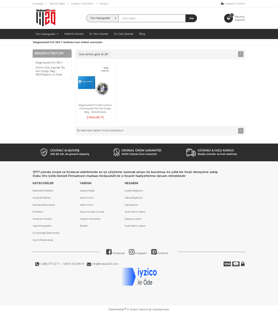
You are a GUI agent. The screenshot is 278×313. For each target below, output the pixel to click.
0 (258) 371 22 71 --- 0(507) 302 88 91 (61, 263)
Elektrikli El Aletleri (43, 190)
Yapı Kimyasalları (42, 225)
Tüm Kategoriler (45, 34)
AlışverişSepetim (240, 18)
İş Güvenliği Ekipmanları (46, 232)
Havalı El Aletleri (42, 197)
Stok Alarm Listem (135, 211)
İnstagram (138, 253)
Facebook (115, 253)
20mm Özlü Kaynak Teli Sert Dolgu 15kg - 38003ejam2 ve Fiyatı (50, 71)
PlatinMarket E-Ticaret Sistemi (128, 309)
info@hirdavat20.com (104, 263)
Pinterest (159, 253)
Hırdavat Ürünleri (42, 218)
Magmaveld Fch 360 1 (49, 62)
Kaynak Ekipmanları (44, 204)
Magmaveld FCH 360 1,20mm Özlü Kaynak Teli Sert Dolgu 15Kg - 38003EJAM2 (95, 108)
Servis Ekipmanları (43, 239)
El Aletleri (38, 211)
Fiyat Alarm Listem (135, 225)
